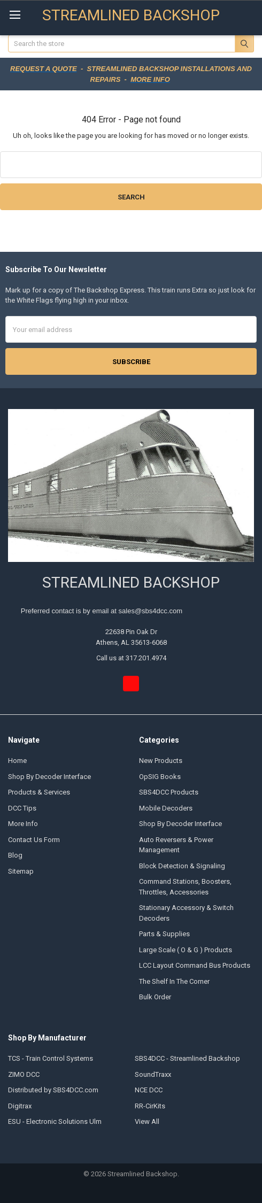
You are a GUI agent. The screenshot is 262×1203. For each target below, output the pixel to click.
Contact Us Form (34, 840)
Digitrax (20, 1106)
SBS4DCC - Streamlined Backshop (187, 1058)
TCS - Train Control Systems (50, 1058)
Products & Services (39, 792)
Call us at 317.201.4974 (131, 658)
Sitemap (21, 871)
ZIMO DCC (24, 1074)
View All (147, 1121)
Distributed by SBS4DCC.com (53, 1090)
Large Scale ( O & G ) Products (185, 950)
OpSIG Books (160, 777)
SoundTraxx (153, 1074)
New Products (160, 761)
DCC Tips (22, 808)
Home (17, 761)
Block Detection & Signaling (182, 866)
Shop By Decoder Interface (49, 777)
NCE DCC (149, 1090)
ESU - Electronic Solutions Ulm (55, 1121)
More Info (23, 824)
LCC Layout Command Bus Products (194, 965)
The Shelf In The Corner (174, 981)
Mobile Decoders (165, 808)
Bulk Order (155, 997)
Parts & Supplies (164, 934)
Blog (15, 855)
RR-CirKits (150, 1106)
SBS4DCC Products (168, 792)
